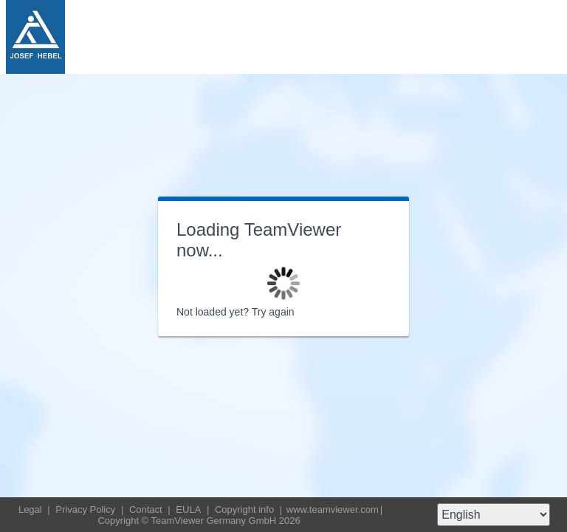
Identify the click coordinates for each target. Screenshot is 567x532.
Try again (273, 312)
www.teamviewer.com (332, 509)
